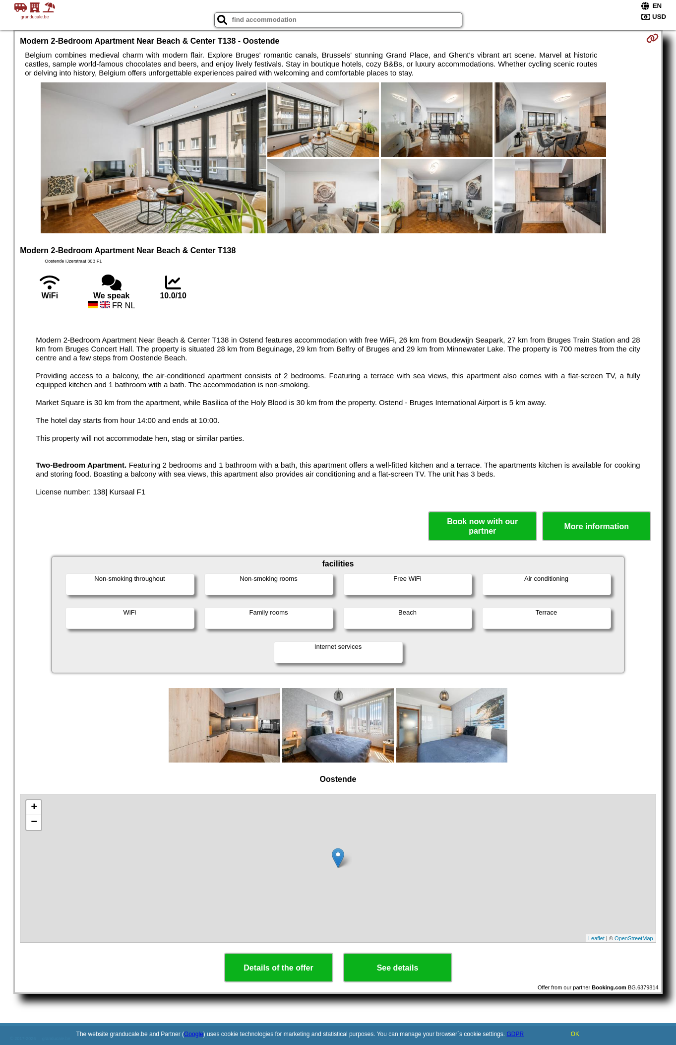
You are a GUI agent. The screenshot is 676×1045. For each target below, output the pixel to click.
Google (193, 1034)
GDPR (515, 1034)
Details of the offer (278, 968)
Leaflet (596, 938)
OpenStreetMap (634, 938)
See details (398, 968)
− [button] (34, 822)
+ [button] (34, 807)
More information (596, 526)
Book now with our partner (482, 526)
